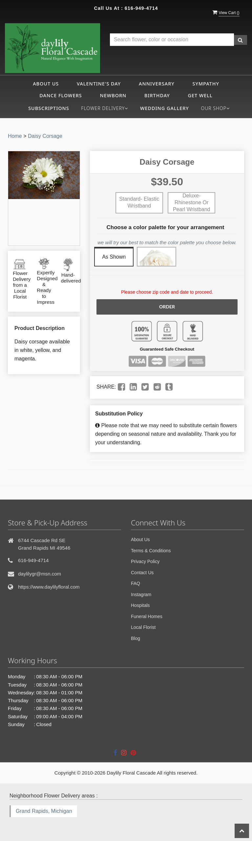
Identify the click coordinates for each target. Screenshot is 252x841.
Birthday (157, 95)
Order (167, 306)
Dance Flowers (60, 95)
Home (15, 136)
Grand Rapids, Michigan (44, 811)
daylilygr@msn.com (39, 573)
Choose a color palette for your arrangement (165, 227)
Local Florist (143, 627)
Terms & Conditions (151, 550)
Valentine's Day (99, 84)
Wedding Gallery (164, 108)
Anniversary (157, 84)
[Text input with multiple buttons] (172, 39)
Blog (135, 638)
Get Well (200, 95)
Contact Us (142, 572)
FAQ (135, 583)
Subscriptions (48, 108)
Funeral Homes (146, 616)
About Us (46, 84)
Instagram (141, 594)
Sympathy (206, 84)
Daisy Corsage (45, 136)
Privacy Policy (145, 561)
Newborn (113, 95)
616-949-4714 (141, 8)
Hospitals (140, 605)
